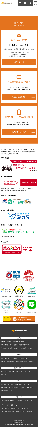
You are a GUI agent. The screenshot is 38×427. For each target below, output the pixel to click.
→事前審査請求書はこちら (8, 236)
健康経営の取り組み (6, 345)
